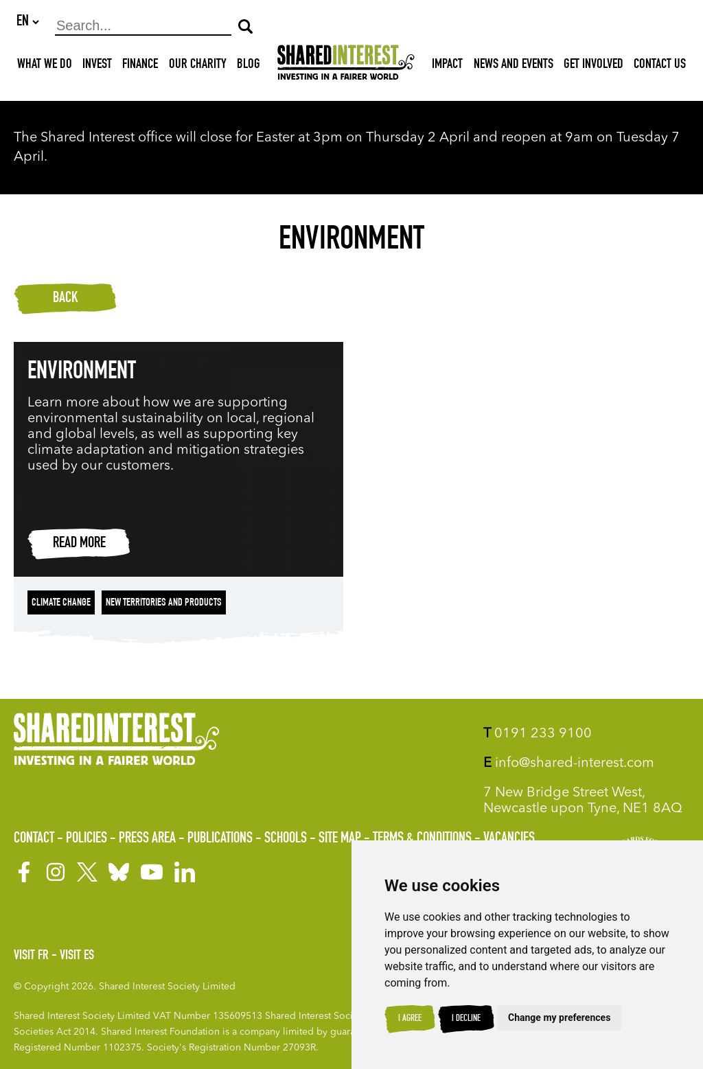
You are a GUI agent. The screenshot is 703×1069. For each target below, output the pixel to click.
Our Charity (198, 66)
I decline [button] (466, 1019)
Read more (79, 544)
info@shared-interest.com (568, 763)
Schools (285, 839)
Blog (248, 66)
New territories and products (164, 604)
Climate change (61, 604)
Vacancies (509, 839)
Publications (220, 839)
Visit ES (77, 956)
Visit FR (31, 956)
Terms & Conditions (422, 839)
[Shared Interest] (346, 66)
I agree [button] (410, 1019)
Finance (140, 66)
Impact (447, 66)
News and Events (513, 66)
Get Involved (593, 66)
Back (65, 299)
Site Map (340, 839)
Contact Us (660, 66)
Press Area (147, 839)
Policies (86, 839)
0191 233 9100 (537, 734)
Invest (97, 66)
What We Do (44, 66)
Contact (34, 839)
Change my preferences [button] (559, 1017)
